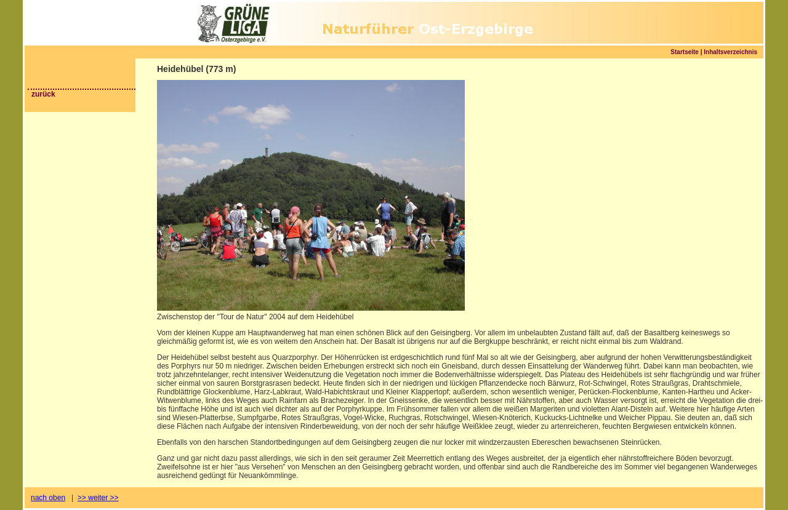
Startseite (684, 52)
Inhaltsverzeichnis (730, 52)
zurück (43, 94)
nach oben (48, 497)
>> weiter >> (98, 497)
